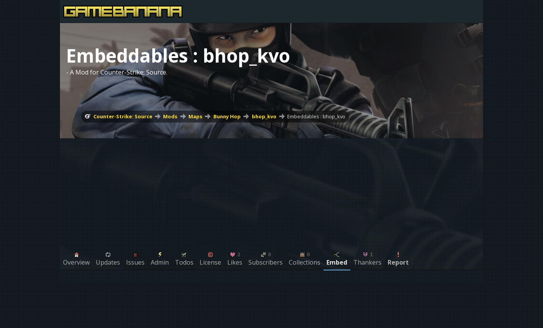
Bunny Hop (227, 116)
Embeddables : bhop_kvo (316, 116)
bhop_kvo (264, 116)
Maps (195, 116)
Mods (170, 116)
